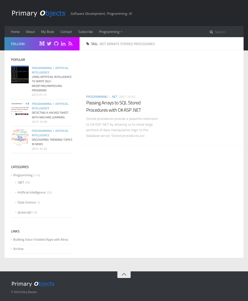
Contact (66, 31)
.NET (114, 96)
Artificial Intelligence (32, 192)
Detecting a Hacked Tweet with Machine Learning (50, 114)
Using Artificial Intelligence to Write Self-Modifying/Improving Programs (52, 83)
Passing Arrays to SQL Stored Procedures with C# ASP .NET (113, 106)
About (30, 31)
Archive (18, 248)
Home (15, 31)
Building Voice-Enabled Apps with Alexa (40, 239)
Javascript (24, 212)
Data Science (27, 202)
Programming (109, 31)
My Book (47, 31)
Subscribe (85, 31)
